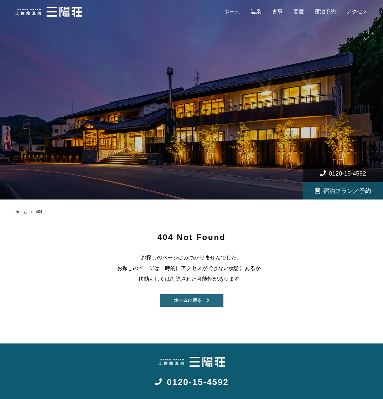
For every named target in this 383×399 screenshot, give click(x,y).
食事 (277, 11)
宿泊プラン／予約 (343, 191)
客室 (298, 11)
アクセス (357, 11)
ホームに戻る (191, 300)
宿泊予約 (325, 11)
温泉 (256, 11)
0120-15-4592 (343, 173)
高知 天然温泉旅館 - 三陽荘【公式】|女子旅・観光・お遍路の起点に (48, 12)
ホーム (232, 11)
